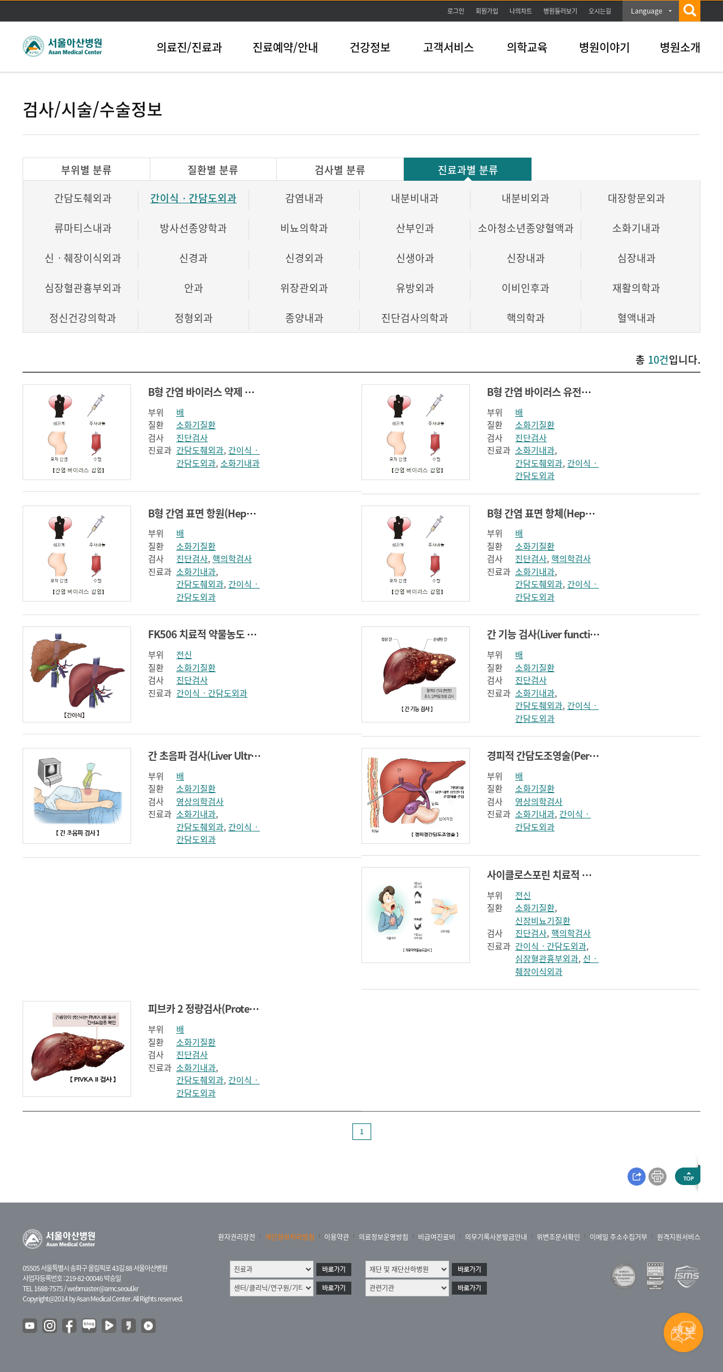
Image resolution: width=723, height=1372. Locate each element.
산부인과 (415, 228)
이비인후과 (526, 287)
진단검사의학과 (414, 317)
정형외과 (194, 317)
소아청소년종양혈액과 (526, 228)
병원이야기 (604, 47)
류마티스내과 (83, 228)
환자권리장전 (236, 1237)
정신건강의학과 (82, 317)
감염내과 (304, 198)
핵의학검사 (232, 558)
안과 (193, 287)
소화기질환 (196, 425)
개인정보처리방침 (290, 1237)
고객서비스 (448, 47)
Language (647, 11)
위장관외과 (304, 287)
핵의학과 (526, 317)
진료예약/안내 (285, 47)
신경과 (193, 257)
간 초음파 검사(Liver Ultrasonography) (231, 755)
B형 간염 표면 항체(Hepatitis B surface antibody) (592, 513)
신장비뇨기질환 (542, 920)
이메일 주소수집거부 (618, 1237)
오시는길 (600, 11)
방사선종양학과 (193, 228)
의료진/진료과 (189, 47)
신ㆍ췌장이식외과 (83, 257)
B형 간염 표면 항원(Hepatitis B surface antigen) (250, 513)
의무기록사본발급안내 (496, 1237)
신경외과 (304, 257)
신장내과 (526, 257)
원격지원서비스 (678, 1237)
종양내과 (304, 317)
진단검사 (192, 438)
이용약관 (336, 1237)
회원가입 (487, 11)
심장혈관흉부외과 (83, 287)
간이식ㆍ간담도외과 (193, 198)
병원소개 (680, 47)
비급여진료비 (436, 1237)
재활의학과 (636, 287)
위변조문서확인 (558, 1237)
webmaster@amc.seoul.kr (102, 1288)
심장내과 (636, 257)
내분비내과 (415, 198)
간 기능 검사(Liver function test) (556, 634)
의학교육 (527, 47)
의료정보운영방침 (383, 1237)
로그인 (455, 11)
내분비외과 (526, 198)
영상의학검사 (200, 801)
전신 (184, 654)
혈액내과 (636, 317)
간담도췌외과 (83, 198)
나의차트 (520, 11)
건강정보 (370, 47)
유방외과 (415, 287)
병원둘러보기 (560, 11)
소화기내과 (636, 228)
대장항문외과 (636, 198)
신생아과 (415, 257)
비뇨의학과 (304, 228)
